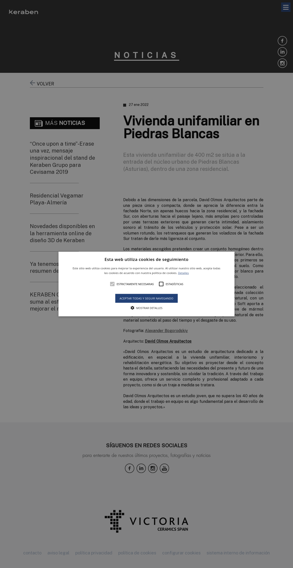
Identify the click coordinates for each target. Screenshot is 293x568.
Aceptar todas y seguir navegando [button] (146, 298)
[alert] (146, 284)
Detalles (183, 273)
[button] (146, 284)
